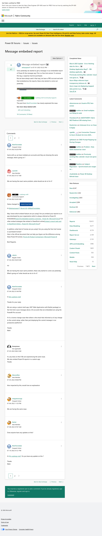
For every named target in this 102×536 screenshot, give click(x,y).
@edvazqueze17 (14, 208)
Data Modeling (75, 226)
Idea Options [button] (57, 58)
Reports (72, 221)
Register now (69, 35)
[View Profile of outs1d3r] (15, 171)
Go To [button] (92, 25)
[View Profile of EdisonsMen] (16, 375)
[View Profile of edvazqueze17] (26, 67)
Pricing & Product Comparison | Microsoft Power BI (40, 237)
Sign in (79, 25)
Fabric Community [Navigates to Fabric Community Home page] (22, 15)
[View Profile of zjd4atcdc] (73, 140)
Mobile (72, 257)
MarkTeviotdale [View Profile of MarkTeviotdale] (32, 103)
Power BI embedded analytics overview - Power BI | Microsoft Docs (37, 219)
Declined (73, 207)
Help (85, 25)
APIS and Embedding (24, 110)
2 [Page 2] (14, 138)
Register (71, 25)
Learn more (6, 10)
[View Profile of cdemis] (14, 255)
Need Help (73, 262)
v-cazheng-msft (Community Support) (45, 98)
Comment (11, 495)
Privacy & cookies (6, 519)
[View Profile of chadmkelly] (73, 174)
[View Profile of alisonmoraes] (74, 103)
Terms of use (5, 522)
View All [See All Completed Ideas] (73, 91)
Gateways (73, 239)
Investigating (26, 204)
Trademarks (4, 525)
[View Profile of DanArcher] (73, 125)
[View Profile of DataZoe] (79, 164)
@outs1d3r (24, 208)
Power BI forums (12, 43)
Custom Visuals (75, 248)
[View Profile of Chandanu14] (74, 118)
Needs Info (73, 193)
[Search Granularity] (43, 29)
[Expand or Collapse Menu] (3, 21)
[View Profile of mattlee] (78, 110)
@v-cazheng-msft (15, 297)
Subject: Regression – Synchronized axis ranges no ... (83, 166)
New (71, 188)
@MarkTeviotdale (34, 208)
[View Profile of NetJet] (14, 422)
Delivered (27, 98)
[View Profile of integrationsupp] (17, 398)
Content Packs (74, 253)
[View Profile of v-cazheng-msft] (23, 194)
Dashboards (74, 230)
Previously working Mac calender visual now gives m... (83, 156)
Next (93, 266)
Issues (26, 43)
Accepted (73, 202)
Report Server (74, 235)
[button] (11, 69)
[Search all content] (75, 29)
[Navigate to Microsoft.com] (7, 16)
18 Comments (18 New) (24, 114)
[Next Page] (18, 138)
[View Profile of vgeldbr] (72, 132)
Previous (80, 266)
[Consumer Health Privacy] (26, 529)
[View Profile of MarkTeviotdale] (17, 145)
